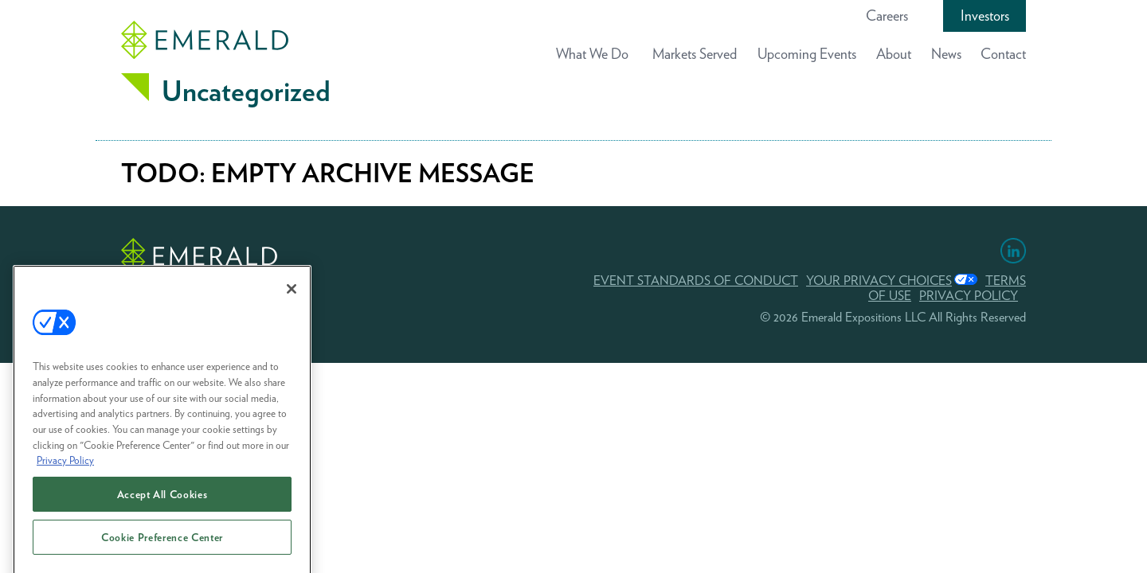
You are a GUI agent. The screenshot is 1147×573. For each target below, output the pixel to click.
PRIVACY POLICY (968, 295)
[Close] (291, 296)
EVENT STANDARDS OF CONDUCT (695, 280)
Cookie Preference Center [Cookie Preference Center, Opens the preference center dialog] (162, 545)
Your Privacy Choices (879, 280)
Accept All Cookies (162, 502)
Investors (985, 15)
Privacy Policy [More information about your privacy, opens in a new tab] (65, 468)
